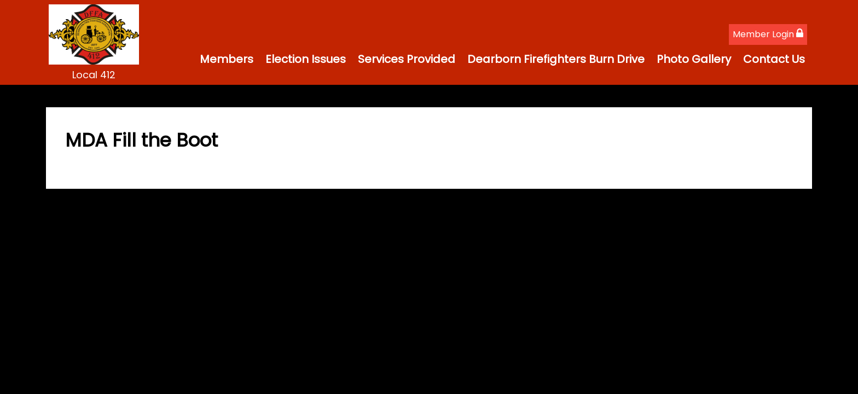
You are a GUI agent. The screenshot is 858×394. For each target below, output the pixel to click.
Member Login (768, 34)
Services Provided (406, 59)
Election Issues (305, 59)
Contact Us (774, 59)
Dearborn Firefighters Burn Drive (556, 59)
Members (226, 59)
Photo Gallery (694, 59)
